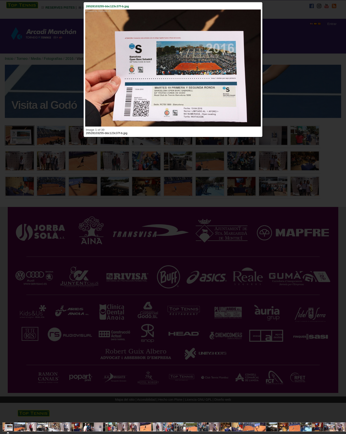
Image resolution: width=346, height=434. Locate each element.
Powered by (98, 11)
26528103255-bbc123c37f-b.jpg (107, 6)
